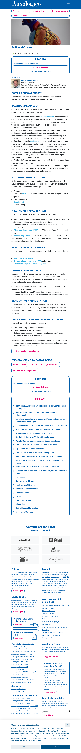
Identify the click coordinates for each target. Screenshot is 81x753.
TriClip (18, 496)
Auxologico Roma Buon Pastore (21, 711)
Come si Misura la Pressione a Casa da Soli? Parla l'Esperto (41, 426)
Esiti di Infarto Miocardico (27, 508)
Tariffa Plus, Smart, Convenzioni (43, 364)
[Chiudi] (67, 725)
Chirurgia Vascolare (48, 613)
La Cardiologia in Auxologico (26, 351)
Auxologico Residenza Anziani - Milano (24, 708)
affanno (25, 194)
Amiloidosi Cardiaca (24, 512)
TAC (64, 577)
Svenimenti (19, 202)
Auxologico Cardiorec (18, 689)
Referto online (38, 11)
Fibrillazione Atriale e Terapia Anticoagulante (35, 453)
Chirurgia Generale (48, 611)
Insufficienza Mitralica (25, 485)
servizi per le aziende (49, 590)
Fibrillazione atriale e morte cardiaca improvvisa (36, 445)
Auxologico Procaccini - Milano (21, 659)
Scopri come (50, 692)
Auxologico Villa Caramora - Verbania (23, 679)
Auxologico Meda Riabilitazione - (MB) (24, 672)
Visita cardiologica (40, 67)
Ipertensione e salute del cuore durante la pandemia (38, 467)
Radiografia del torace (23, 258)
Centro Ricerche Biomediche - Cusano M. (25, 713)
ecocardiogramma (48, 583)
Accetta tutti (55, 747)
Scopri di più (18, 591)
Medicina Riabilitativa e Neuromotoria (54, 627)
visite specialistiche (61, 583)
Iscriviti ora (48, 715)
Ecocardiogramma (22, 236)
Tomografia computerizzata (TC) (28, 261)
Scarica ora (19, 638)
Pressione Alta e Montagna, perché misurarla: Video (38, 429)
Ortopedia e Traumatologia (51, 635)
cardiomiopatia (36, 141)
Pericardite (20, 477)
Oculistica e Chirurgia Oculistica (52, 632)
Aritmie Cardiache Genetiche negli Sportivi (34, 433)
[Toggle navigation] (68, 4)
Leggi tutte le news (51, 657)
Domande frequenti (60, 11)
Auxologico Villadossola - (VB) (21, 682)
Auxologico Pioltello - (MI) (19, 662)
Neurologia (45, 630)
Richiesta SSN (19, 364)
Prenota (16, 11)
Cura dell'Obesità (47, 608)
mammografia (62, 579)
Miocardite (20, 504)
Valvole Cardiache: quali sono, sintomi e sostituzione (39, 441)
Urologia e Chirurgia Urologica (52, 638)
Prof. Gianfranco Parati (29, 80)
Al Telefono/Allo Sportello (24, 370)
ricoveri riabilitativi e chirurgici (57, 588)
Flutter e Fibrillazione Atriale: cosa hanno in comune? (39, 456)
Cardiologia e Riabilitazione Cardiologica (55, 605)
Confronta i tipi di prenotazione (40, 71)
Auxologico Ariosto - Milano (20, 649)
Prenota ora (19, 624)
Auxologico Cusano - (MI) (19, 667)
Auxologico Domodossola (19, 677)
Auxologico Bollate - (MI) (19, 664)
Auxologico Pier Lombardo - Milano (22, 657)
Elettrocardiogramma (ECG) (26, 230)
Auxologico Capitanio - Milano (21, 698)
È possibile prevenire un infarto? (30, 449)
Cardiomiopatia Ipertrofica (27, 489)
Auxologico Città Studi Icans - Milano (23, 651)
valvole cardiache (47, 117)
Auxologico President (18, 691)
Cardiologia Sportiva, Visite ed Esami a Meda (35, 437)
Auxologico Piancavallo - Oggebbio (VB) (24, 706)
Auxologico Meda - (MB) (19, 669)
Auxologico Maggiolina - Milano (21, 654)
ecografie (45, 581)
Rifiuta (25, 747)
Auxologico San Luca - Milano (21, 703)
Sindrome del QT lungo (26, 481)
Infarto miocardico (24, 500)
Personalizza (36, 741)
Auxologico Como (17, 674)
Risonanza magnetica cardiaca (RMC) (30, 264)
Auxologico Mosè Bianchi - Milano (22, 701)
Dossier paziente (20, 16)
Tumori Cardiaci (22, 493)
